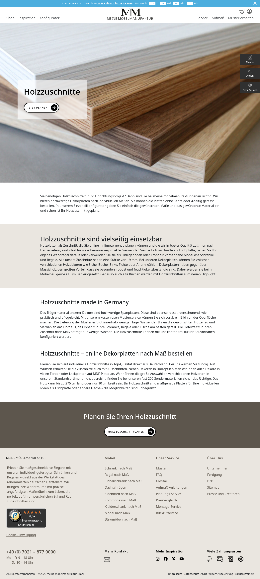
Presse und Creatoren (223, 494)
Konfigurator (49, 18)
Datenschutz (191, 574)
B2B (210, 481)
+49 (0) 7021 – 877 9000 (31, 552)
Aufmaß (218, 18)
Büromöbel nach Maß (121, 519)
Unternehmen (217, 468)
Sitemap (213, 487)
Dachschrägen (115, 487)
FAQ (159, 474)
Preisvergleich (166, 500)
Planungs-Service (169, 494)
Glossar (161, 481)
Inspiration (27, 18)
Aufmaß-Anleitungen (171, 487)
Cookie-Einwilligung (21, 535)
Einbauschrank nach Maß (123, 481)
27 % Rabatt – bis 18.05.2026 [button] (114, 3)
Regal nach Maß (117, 474)
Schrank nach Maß (118, 468)
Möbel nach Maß (117, 513)
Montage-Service (168, 506)
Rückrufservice (167, 513)
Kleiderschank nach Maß (123, 506)
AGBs (204, 574)
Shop (10, 18)
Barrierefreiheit (244, 574)
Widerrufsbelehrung (221, 574)
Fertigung (214, 474)
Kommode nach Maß (120, 500)
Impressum (175, 574)
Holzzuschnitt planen (126, 431)
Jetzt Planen (38, 107)
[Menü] (43, 510)
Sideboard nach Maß (120, 494)
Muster (161, 468)
